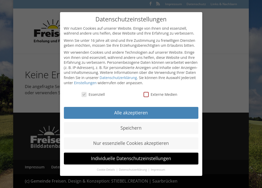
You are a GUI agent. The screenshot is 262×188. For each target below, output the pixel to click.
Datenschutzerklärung (118, 77)
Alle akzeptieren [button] (131, 112)
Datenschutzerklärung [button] (133, 169)
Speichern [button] (131, 128)
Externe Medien (160, 94)
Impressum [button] (158, 169)
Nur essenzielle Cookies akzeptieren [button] (131, 143)
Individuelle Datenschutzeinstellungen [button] (131, 158)
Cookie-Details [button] (106, 169)
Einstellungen (85, 82)
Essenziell (93, 94)
